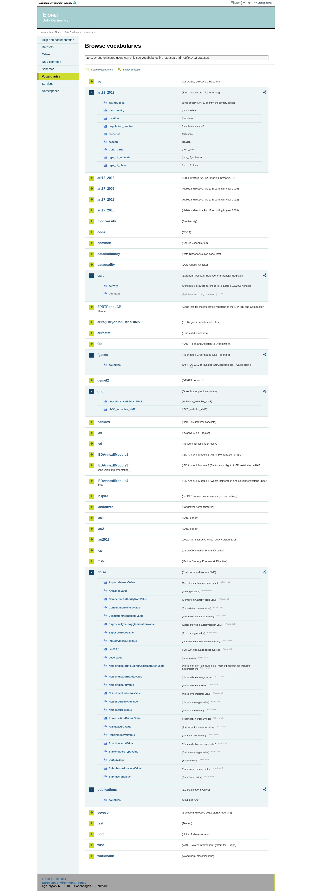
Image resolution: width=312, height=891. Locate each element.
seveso (103, 812)
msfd (101, 561)
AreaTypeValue (118, 590)
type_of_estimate (119, 157)
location (114, 118)
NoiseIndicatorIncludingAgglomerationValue (136, 665)
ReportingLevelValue (122, 734)
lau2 (100, 529)
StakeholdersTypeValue (123, 751)
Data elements (51, 61)
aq (99, 81)
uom (100, 834)
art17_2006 (106, 188)
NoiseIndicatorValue (121, 684)
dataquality (106, 264)
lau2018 (103, 539)
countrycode (117, 102)
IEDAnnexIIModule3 (112, 465)
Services (47, 83)
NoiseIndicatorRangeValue (125, 676)
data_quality (116, 110)
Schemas (48, 69)
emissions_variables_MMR (125, 401)
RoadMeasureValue (121, 743)
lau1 (100, 518)
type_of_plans (117, 165)
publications (107, 789)
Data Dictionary (72, 32)
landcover (105, 507)
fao (99, 344)
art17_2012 (106, 199)
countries (115, 364)
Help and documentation (58, 40)
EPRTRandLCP (109, 307)
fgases (102, 355)
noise (101, 572)
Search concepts (132, 69)
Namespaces (50, 91)
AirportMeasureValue (122, 582)
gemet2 (103, 380)
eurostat (103, 333)
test (100, 823)
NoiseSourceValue (120, 709)
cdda (101, 232)
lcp (99, 550)
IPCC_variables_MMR (122, 409)
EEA (59, 3)
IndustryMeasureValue (123, 640)
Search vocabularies (102, 69)
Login (237, 2)
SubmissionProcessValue (125, 768)
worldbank (105, 856)
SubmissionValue (120, 776)
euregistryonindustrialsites (118, 322)
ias (99, 433)
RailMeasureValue (120, 726)
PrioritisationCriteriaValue (125, 718)
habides (103, 422)
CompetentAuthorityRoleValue (128, 599)
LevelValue (115, 657)
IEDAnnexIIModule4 (112, 481)
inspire (102, 496)
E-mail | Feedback (54, 878)
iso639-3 (114, 649)
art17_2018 (106, 210)
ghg (100, 391)
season (113, 141)
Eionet (58, 32)
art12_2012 (106, 92)
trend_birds (116, 149)
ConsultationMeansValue (124, 607)
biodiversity (106, 221)
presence (114, 134)
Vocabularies (51, 76)
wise (101, 845)
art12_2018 (106, 178)
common (104, 243)
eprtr (101, 275)
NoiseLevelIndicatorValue (125, 693)
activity (113, 285)
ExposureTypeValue (121, 632)
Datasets (48, 47)
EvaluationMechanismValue (126, 615)
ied (99, 443)
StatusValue (116, 759)
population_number (121, 126)
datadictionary (108, 254)
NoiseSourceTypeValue (123, 701)
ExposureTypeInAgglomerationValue (132, 624)
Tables (46, 54)
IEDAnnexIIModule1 (112, 454)
